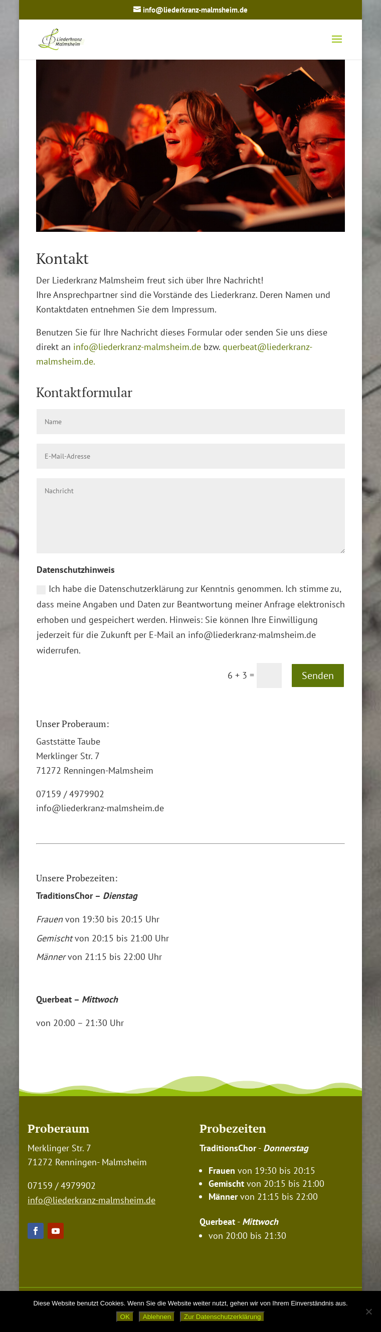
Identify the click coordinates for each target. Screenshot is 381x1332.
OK (125, 1316)
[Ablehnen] (368, 1311)
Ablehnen (157, 1316)
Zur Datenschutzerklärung (222, 1316)
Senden (318, 675)
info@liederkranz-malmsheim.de (138, 347)
